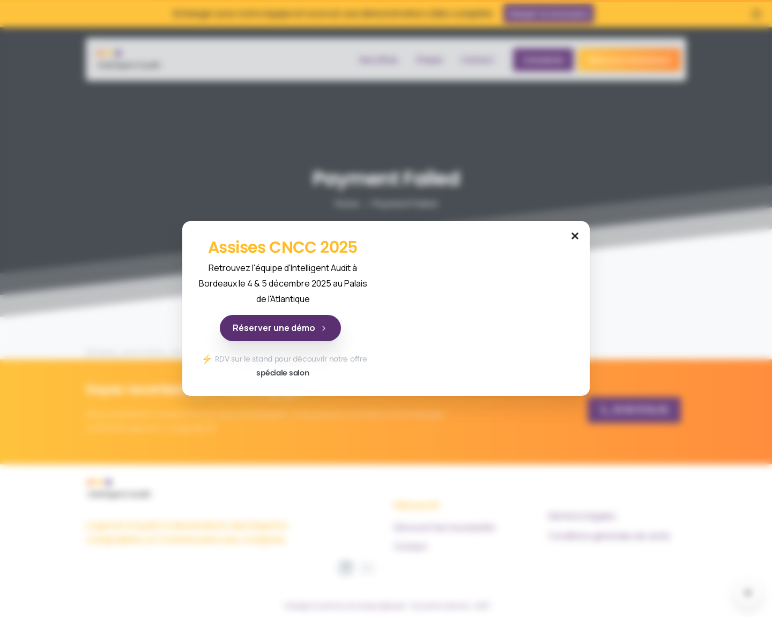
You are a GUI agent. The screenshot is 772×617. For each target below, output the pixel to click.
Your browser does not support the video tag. (489, 308)
